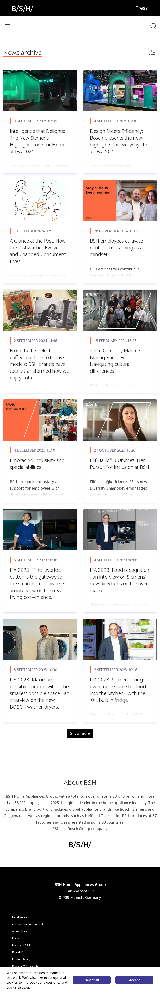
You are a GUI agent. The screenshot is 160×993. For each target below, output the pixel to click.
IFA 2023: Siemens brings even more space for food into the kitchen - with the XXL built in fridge (118, 689)
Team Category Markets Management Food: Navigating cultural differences (115, 360)
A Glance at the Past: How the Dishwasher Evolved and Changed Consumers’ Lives (38, 250)
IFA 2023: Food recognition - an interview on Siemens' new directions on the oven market (119, 580)
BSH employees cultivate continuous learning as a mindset (116, 247)
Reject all (92, 980)
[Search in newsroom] (153, 26)
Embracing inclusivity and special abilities (37, 463)
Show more (80, 733)
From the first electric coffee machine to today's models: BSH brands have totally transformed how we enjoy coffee (39, 364)
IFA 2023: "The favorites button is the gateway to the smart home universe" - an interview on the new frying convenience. (39, 583)
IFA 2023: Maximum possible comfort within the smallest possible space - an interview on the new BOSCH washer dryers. (39, 693)
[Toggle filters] (152, 52)
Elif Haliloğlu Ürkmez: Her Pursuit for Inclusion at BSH (119, 463)
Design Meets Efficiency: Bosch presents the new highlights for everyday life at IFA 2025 (118, 141)
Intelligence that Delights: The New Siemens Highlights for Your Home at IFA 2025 (37, 141)
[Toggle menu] (7, 26)
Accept (134, 980)
